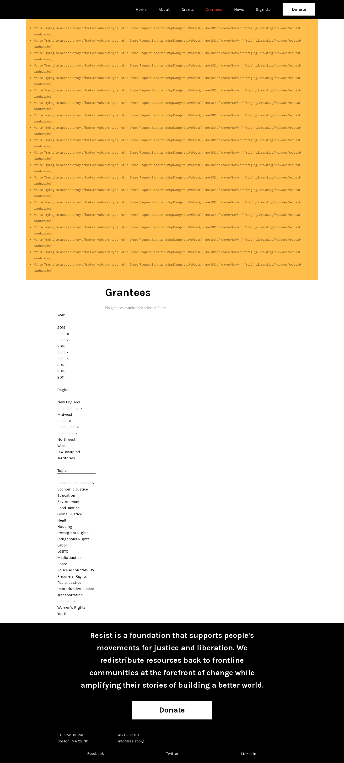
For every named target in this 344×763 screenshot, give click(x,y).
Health (63, 520)
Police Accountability (75, 570)
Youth (62, 613)
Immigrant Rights (73, 532)
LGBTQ (62, 551)
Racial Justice (69, 582)
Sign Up (263, 9)
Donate (299, 9)
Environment (68, 501)
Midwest (64, 414)
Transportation (70, 595)
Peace (62, 564)
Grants (188, 9)
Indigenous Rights (73, 539)
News (239, 9)
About (164, 9)
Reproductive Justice (75, 588)
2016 (61, 346)
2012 (61, 371)
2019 (61, 327)
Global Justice (69, 514)
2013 (61, 364)
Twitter (172, 753)
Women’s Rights (71, 607)
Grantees (214, 9)
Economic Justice (72, 489)
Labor (62, 545)
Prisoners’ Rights (72, 576)
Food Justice (68, 508)
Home (141, 9)
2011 (61, 377)
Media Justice (69, 557)
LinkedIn (248, 753)
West (61, 445)
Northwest (66, 439)
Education (66, 495)
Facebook (95, 753)
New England (68, 402)
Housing (64, 526)
